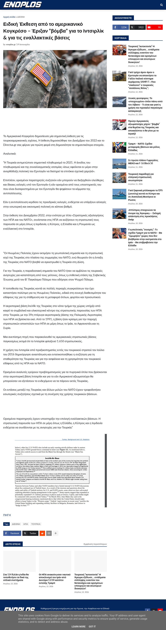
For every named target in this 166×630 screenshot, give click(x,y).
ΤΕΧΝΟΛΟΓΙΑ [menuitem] (101, 13)
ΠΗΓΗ (7, 515)
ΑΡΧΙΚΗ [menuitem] (10, 13)
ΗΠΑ (26, 524)
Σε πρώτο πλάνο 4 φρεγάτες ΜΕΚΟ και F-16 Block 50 (143, 162)
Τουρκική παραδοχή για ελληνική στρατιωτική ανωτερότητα (141, 177)
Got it (92, 626)
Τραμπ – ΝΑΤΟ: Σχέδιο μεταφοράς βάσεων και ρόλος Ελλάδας (144, 146)
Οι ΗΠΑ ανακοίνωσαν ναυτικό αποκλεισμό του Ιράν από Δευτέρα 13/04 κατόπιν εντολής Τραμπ (55, 578)
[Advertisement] (61, 121)
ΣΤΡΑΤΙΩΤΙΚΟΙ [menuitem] (40, 13)
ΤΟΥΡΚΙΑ (35, 524)
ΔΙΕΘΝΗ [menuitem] (70, 13)
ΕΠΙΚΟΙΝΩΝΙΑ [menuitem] (121, 13)
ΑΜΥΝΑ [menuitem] (23, 13)
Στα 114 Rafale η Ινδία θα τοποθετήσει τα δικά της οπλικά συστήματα (16, 577)
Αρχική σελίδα (9, 17)
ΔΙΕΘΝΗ (21, 17)
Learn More (78, 626)
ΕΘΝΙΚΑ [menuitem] (57, 13)
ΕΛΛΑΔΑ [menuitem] (84, 13)
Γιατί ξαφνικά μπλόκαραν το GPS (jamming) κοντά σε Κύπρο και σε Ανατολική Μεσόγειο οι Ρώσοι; (145, 195)
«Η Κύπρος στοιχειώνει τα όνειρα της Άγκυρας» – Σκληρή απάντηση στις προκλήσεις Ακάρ (144, 215)
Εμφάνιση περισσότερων (95, 544)
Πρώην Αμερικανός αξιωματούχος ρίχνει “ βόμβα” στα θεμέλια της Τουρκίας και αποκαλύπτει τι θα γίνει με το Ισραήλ (144, 127)
